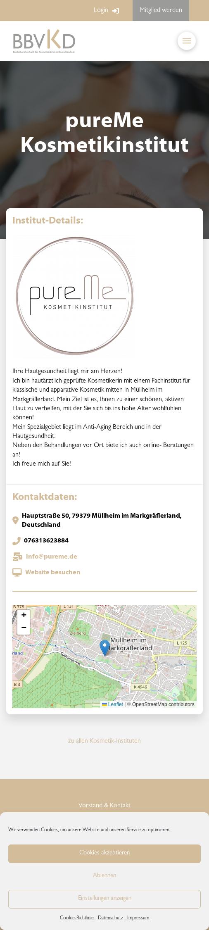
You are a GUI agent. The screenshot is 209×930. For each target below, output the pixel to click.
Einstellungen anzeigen (104, 899)
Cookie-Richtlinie (77, 918)
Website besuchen (53, 572)
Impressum (138, 918)
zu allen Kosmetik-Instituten (104, 741)
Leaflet (112, 704)
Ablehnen (104, 876)
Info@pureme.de (51, 557)
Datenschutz (110, 918)
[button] (187, 41)
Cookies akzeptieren (104, 853)
